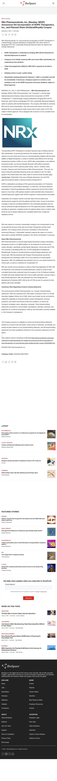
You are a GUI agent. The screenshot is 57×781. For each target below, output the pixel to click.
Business (4, 646)
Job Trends (5, 621)
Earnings (4, 470)
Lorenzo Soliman (20, 615)
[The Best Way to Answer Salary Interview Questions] (51, 612)
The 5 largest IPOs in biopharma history (12, 554)
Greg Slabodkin (19, 628)
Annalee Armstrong (6, 570)
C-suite (3, 564)
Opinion (4, 516)
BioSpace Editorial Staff (7, 447)
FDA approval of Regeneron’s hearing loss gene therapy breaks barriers (21, 530)
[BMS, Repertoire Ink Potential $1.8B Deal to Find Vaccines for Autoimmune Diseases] (51, 647)
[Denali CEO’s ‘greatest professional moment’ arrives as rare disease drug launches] (51, 568)
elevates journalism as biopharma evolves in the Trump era (21, 460)
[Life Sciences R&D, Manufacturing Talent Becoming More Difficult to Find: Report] (51, 623)
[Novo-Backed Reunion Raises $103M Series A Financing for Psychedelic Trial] (51, 635)
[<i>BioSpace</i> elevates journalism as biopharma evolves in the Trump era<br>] (51, 462)
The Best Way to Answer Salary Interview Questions (18, 613)
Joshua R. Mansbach (6, 522)
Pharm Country (5, 18)
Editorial (4, 458)
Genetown (4, 611)
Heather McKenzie (6, 436)
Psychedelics (6, 430)
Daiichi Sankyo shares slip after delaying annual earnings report (19, 472)
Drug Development (7, 634)
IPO (2, 552)
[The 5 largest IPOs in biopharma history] (51, 556)
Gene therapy (6, 528)
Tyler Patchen (18, 640)
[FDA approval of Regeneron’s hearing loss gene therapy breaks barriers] (51, 532)
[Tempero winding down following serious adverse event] (51, 446)
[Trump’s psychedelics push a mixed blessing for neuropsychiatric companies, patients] (51, 544)
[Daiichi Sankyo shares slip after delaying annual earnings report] (51, 474)
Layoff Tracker (6, 442)
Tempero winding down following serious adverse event (17, 445)
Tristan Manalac (5, 475)
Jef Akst (3, 463)
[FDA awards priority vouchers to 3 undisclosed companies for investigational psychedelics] (51, 434)
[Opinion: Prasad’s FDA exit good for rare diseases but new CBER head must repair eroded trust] (51, 520)
